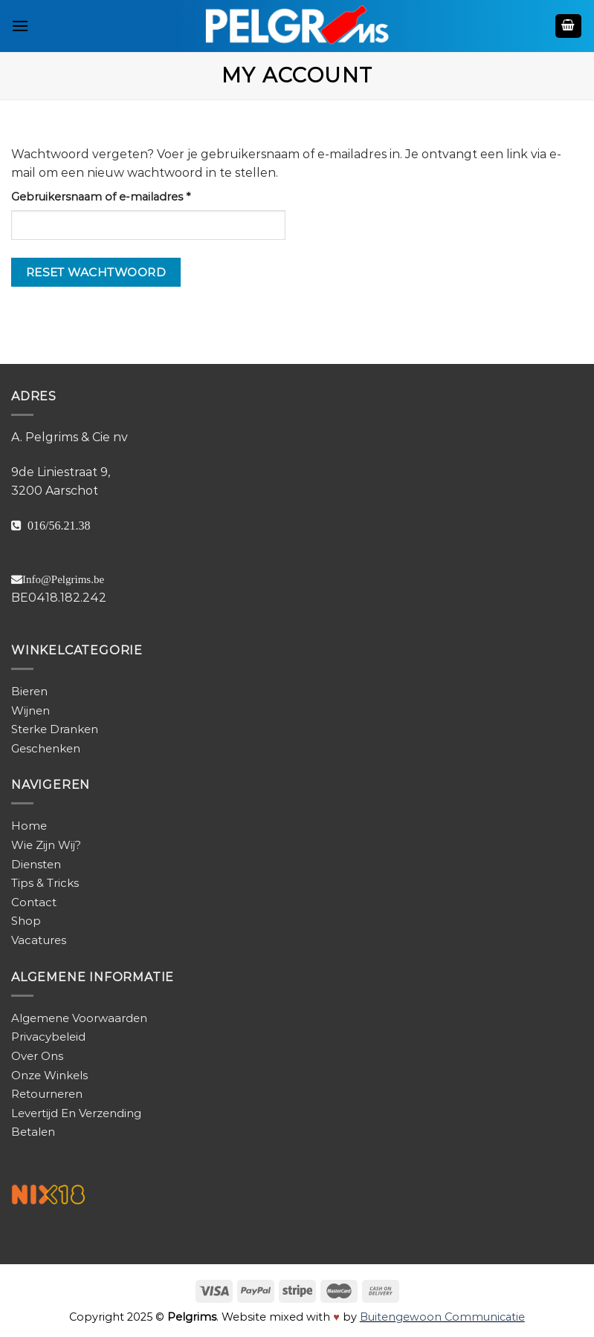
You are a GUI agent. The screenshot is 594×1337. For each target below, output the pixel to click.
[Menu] (20, 25)
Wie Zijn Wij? (46, 845)
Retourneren (47, 1094)
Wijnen (30, 710)
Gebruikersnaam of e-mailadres (118, 196)
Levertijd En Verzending (76, 1113)
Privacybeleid (48, 1036)
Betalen (33, 1132)
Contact (34, 902)
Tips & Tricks (45, 883)
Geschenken (45, 748)
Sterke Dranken (54, 729)
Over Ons (37, 1056)
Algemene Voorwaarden (79, 1018)
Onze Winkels (49, 1075)
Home (29, 826)
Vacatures (38, 940)
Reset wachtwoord (96, 272)
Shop (26, 921)
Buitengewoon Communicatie (442, 1317)
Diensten (36, 864)
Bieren (29, 691)
